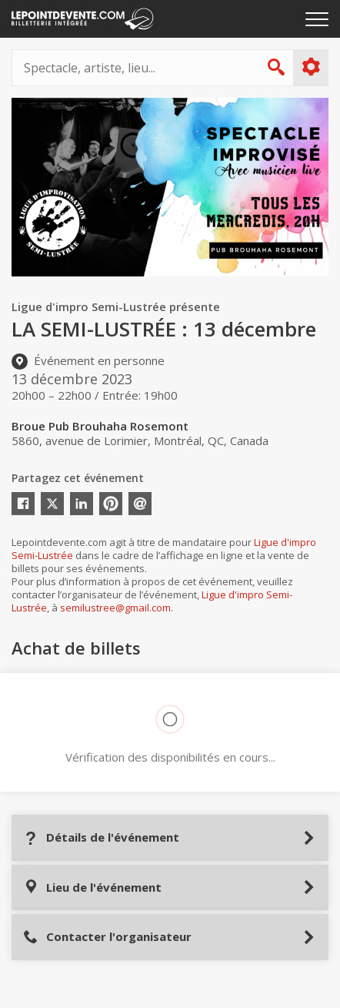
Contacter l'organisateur (107, 937)
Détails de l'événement (101, 837)
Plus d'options (310, 67)
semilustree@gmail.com (115, 608)
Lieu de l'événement (92, 887)
